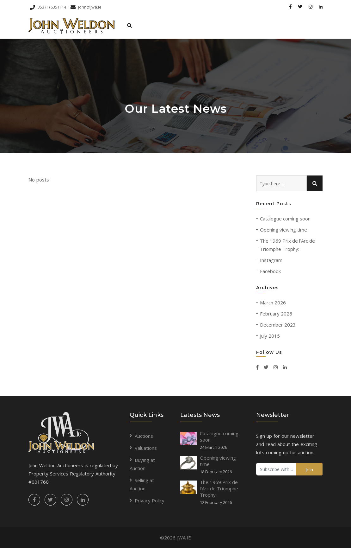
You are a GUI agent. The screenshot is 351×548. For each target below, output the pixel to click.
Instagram (271, 260)
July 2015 (270, 336)
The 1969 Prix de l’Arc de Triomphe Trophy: (219, 488)
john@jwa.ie (86, 7)
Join (309, 469)
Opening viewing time (283, 229)
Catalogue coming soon (285, 218)
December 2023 (278, 325)
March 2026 (273, 302)
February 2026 (276, 313)
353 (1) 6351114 (48, 7)
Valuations (146, 448)
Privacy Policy (149, 500)
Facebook (270, 271)
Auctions (144, 436)
